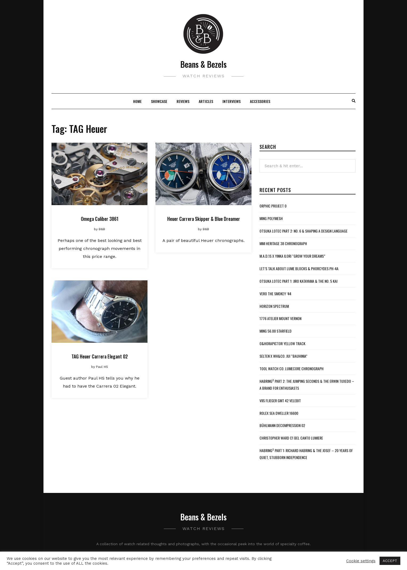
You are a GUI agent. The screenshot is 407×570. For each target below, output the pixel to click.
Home (137, 101)
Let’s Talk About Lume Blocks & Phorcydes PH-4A (299, 268)
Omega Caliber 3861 (99, 218)
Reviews (183, 101)
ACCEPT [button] (390, 561)
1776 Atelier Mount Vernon (280, 318)
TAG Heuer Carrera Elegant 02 (99, 356)
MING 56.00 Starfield (276, 331)
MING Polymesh (271, 218)
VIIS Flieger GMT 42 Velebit (280, 400)
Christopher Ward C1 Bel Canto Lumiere (291, 438)
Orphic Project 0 (273, 206)
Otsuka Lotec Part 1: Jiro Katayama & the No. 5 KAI (298, 281)
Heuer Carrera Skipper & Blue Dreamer (203, 218)
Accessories (260, 101)
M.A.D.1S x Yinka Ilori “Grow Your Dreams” (292, 256)
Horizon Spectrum (274, 306)
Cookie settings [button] (361, 561)
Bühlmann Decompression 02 (282, 425)
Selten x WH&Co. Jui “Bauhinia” (283, 356)
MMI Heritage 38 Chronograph (283, 243)
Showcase (159, 101)
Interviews (231, 101)
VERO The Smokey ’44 (275, 293)
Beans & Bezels (203, 64)
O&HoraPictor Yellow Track (282, 343)
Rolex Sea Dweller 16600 (279, 413)
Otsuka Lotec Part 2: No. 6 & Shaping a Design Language (304, 231)
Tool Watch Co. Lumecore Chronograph (292, 368)
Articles (206, 101)
